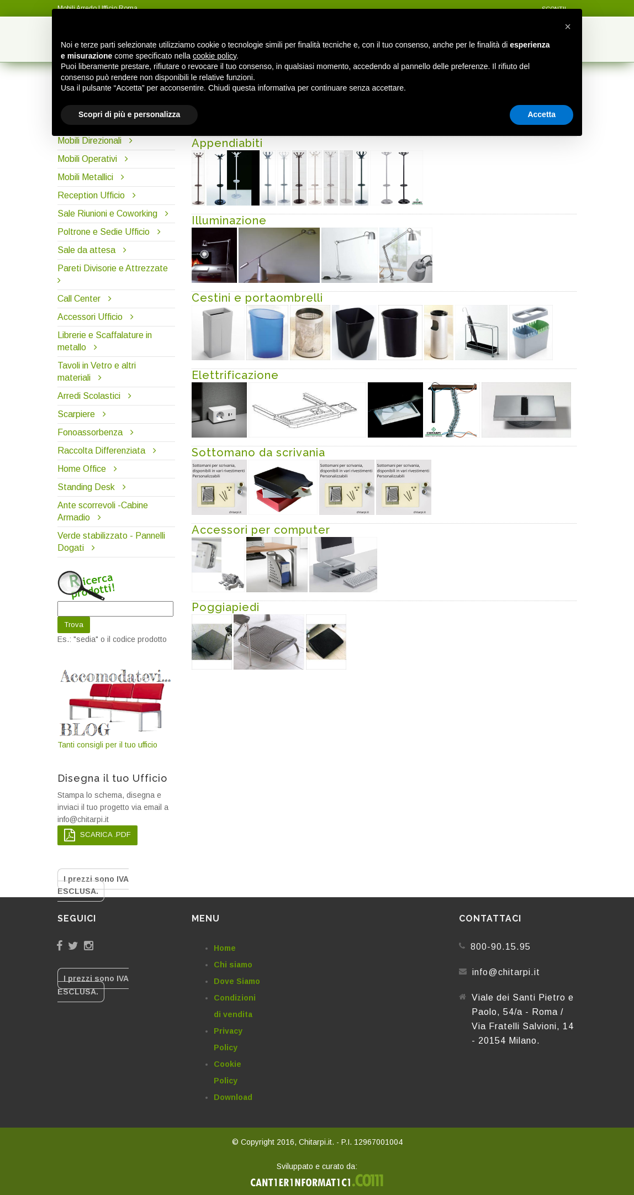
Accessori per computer (261, 529)
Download (233, 1097)
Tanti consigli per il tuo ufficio (116, 708)
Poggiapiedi (226, 607)
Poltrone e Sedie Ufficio (103, 231)
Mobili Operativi (87, 159)
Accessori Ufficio (90, 317)
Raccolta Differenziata (101, 450)
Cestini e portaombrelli (257, 297)
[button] (568, 26)
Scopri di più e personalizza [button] (129, 114)
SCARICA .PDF (97, 835)
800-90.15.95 (501, 946)
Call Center (79, 298)
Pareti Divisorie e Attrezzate (112, 268)
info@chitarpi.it (506, 972)
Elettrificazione (235, 375)
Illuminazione (229, 220)
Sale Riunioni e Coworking (107, 213)
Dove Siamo (237, 981)
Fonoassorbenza (90, 432)
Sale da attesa (86, 250)
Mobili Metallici (85, 177)
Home (225, 948)
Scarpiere (77, 414)
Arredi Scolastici (88, 396)
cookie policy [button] (214, 55)
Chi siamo (233, 964)
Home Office (81, 468)
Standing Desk (86, 487)
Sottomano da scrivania (258, 452)
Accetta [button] (541, 114)
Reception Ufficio (91, 195)
